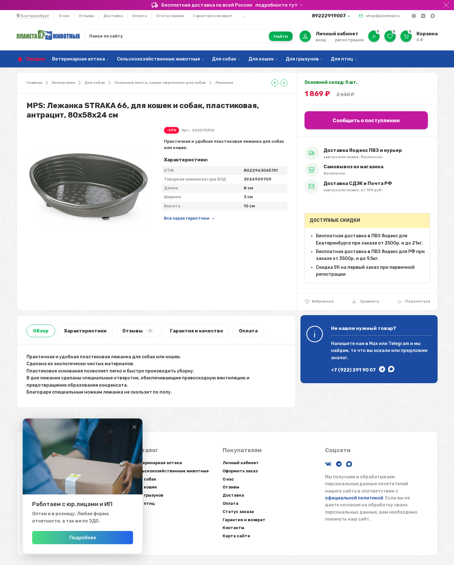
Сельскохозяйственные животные (158, 59)
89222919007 (329, 16)
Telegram (398, 343)
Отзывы (86, 16)
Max (373, 343)
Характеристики (85, 331)
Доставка (113, 16)
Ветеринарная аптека (78, 59)
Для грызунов (302, 59)
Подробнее (86, 537)
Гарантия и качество (196, 331)
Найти (281, 36)
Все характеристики (186, 218)
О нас (64, 16)
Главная (34, 82)
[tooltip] (274, 82)
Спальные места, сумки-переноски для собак (160, 82)
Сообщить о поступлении (366, 121)
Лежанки (224, 82)
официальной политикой (354, 498)
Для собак (224, 59)
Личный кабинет (241, 462)
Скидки (35, 59)
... (243, 16)
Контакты (233, 527)
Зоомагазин (63, 82)
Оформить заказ (240, 471)
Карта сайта (236, 535)
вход (321, 39)
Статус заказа (170, 16)
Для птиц (342, 59)
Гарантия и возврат (213, 16)
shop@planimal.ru (383, 16)
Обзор (41, 331)
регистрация (349, 39)
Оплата (139, 16)
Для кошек (261, 59)
